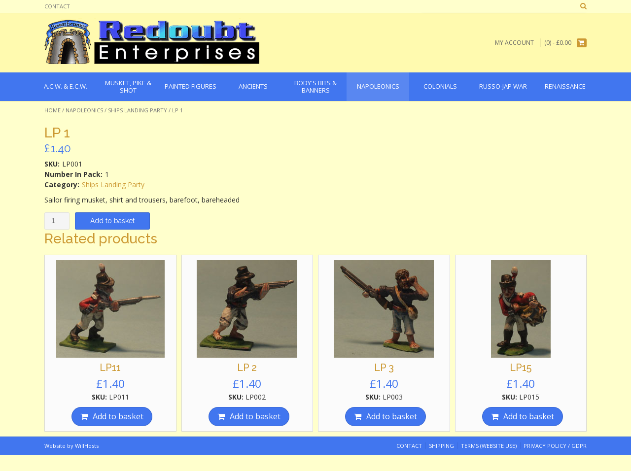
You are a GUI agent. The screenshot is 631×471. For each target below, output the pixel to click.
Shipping (441, 445)
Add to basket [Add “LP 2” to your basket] (255, 416)
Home (52, 110)
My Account (514, 42)
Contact (57, 6)
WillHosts (87, 445)
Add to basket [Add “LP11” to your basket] (118, 416)
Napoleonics (84, 110)
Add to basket (112, 221)
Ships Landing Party (137, 110)
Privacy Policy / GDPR (555, 445)
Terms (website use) (489, 445)
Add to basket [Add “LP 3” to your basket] (391, 416)
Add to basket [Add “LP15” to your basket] (528, 416)
